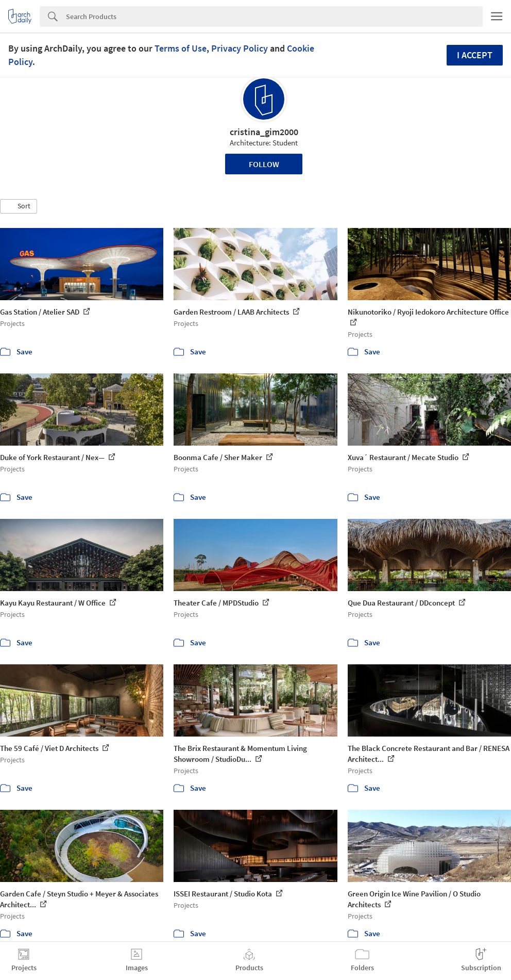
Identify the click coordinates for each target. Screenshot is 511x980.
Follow (264, 164)
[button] (18, 206)
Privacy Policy (239, 48)
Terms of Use (181, 48)
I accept (474, 55)
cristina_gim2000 (264, 132)
